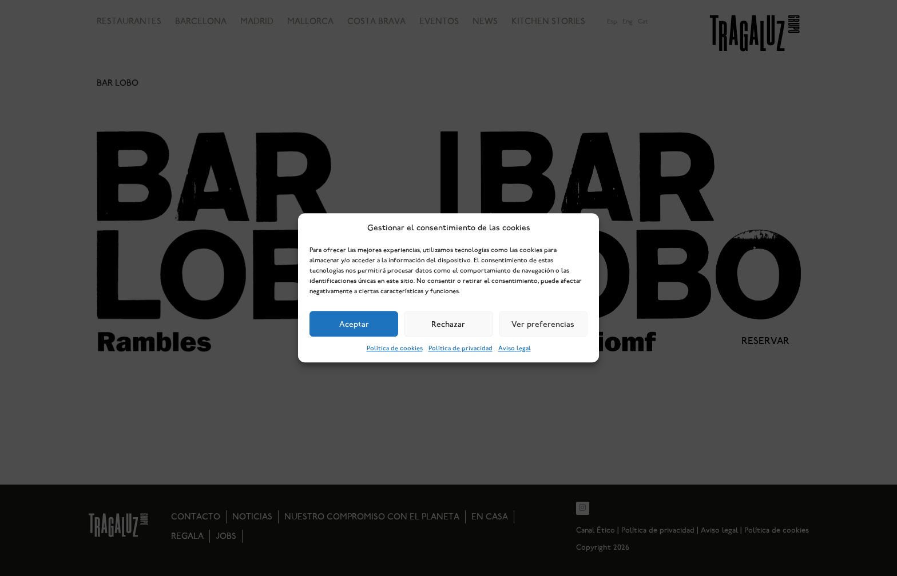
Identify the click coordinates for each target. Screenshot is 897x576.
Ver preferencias (542, 324)
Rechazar (448, 324)
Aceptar (354, 324)
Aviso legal (514, 349)
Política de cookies (395, 349)
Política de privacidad (460, 349)
